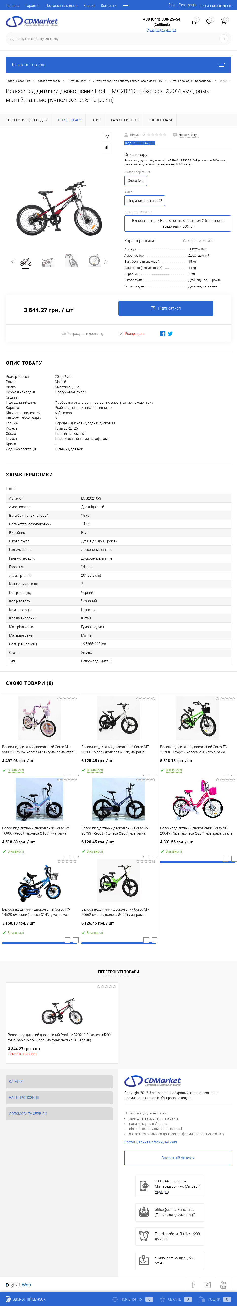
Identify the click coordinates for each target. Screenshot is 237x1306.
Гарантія (32, 6)
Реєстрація (188, 5)
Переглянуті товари (118, 972)
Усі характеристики (198, 240)
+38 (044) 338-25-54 (161, 19)
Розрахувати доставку (83, 334)
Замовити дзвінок (161, 30)
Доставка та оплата (61, 6)
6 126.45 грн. (118, 763)
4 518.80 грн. (39, 844)
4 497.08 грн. (39, 763)
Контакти (108, 6)
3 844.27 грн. (24, 1049)
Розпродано (132, 333)
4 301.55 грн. (197, 844)
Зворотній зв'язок (177, 1158)
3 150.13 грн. (39, 925)
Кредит (89, 6)
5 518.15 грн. (197, 763)
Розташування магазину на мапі (150, 1142)
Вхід (172, 5)
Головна (12, 6)
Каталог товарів (118, 65)
